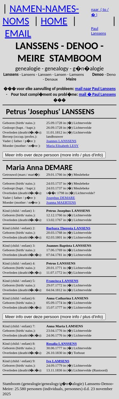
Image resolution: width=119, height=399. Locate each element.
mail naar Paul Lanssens (95, 88)
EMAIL (18, 33)
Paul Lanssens (98, 31)
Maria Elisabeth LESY (62, 145)
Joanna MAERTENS (61, 202)
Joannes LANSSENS (61, 141)
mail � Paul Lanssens (97, 94)
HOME (54, 21)
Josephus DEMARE (60, 198)
